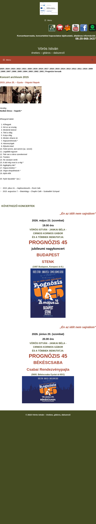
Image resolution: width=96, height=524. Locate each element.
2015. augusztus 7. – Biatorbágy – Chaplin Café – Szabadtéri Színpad (31, 191)
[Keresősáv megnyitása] (92, 60)
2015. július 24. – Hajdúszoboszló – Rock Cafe (21, 188)
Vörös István (48, 49)
